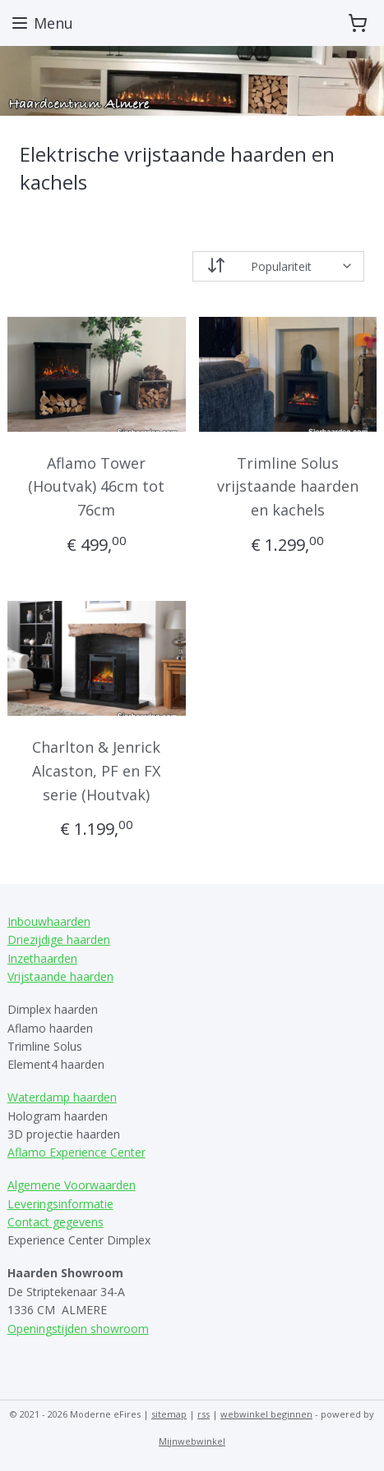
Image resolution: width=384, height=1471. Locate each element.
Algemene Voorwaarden (71, 1185)
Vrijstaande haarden (60, 976)
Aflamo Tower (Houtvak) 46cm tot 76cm (96, 486)
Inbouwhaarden (48, 921)
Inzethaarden (42, 958)
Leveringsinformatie (60, 1204)
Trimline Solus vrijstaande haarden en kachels (288, 486)
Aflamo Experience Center (76, 1152)
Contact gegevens (55, 1222)
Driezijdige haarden (58, 939)
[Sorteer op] (278, 265)
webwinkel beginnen (266, 1414)
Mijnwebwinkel (192, 1441)
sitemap (169, 1414)
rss (203, 1414)
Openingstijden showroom (78, 1328)
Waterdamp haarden (62, 1097)
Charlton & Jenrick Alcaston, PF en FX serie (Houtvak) (96, 770)
